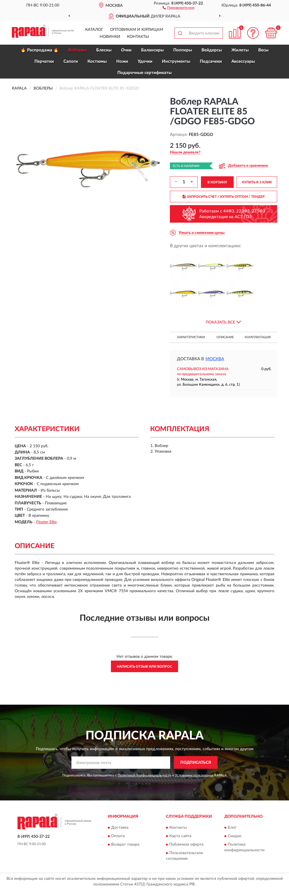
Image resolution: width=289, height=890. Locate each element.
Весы (263, 50)
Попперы (182, 50)
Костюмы (97, 61)
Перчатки (44, 61)
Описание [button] (225, 337)
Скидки (234, 836)
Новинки (110, 37)
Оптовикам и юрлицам (136, 30)
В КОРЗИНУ (217, 182)
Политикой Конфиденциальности (144, 775)
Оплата (118, 836)
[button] (178, 7)
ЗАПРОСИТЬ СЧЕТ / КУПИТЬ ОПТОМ (224, 196)
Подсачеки (211, 61)
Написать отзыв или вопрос (144, 666)
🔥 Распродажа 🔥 (40, 50)
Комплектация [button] (258, 337)
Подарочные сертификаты (144, 73)
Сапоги (71, 61)
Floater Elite (46, 522)
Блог (232, 828)
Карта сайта (180, 836)
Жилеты (240, 50)
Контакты (138, 37)
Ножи (122, 61)
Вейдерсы (212, 50)
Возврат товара (125, 844)
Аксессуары (243, 61)
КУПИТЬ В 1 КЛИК (257, 182)
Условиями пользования (194, 775)
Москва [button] (214, 359)
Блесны (103, 50)
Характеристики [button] (191, 337)
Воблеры (77, 50)
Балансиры (152, 50)
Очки (126, 50)
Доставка (119, 828)
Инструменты (176, 61)
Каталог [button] (94, 30)
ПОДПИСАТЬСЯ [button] (195, 763)
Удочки (145, 61)
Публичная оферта (186, 844)
